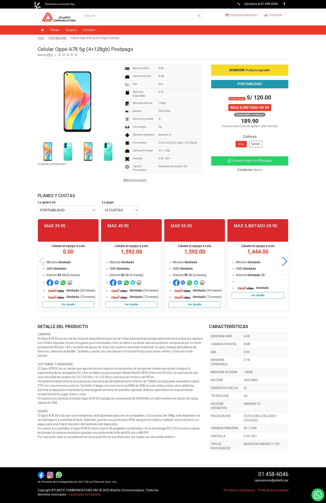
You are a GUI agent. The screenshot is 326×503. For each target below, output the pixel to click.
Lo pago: (108, 202)
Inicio (41, 38)
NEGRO (255, 144)
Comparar (273, 15)
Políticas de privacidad (273, 490)
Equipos (71, 30)
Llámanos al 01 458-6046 (256, 4)
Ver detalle (68, 304)
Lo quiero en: (47, 202)
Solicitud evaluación (241, 15)
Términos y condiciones (239, 490)
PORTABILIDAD (57, 38)
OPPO (49, 54)
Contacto (89, 30)
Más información (134, 180)
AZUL (241, 144)
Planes (54, 30)
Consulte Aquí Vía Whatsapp (249, 161)
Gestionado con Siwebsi (85, 494)
